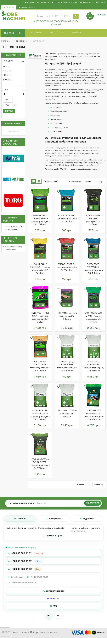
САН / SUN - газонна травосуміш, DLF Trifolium (67, 413)
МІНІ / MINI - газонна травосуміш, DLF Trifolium (67, 316)
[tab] (20, 519)
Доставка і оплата (27, 7)
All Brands (23, 127)
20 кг (8, 80)
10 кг (8, 75)
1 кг (7, 67)
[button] (31, 192)
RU (58, 615)
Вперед (9, 111)
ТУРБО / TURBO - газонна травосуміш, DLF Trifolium (67, 267)
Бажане (30, 2)
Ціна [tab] (5, 90)
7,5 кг (8, 71)
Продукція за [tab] (12, 55)
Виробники (22, 41)
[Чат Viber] (53, 598)
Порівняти (44, 2)
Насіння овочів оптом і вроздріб (21, 528)
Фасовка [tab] (8, 61)
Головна (9, 7)
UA (49, 615)
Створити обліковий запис (65, 2)
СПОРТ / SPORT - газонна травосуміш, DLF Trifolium (67, 218)
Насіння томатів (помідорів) (51, 528)
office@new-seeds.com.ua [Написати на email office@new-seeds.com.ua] (22, 582)
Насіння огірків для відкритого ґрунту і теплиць (85, 529)
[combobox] (56, 16)
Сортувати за (75, 182)
